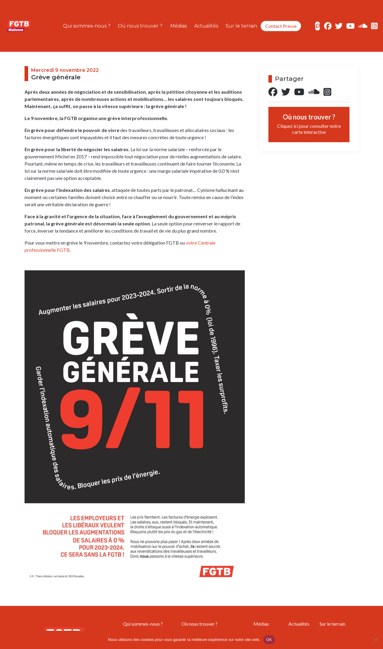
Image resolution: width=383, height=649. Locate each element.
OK (269, 639)
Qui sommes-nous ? (86, 26)
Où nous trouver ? (140, 26)
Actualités (206, 26)
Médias (178, 26)
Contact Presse (281, 26)
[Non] (376, 640)
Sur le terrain (241, 26)
